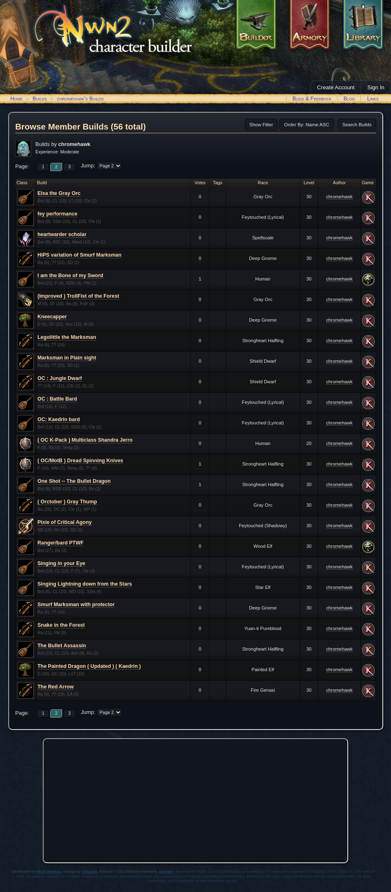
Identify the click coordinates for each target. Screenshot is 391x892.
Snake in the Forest (61, 625)
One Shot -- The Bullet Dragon (74, 481)
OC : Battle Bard (57, 399)
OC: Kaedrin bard (58, 419)
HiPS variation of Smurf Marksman (79, 255)
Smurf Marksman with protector (76, 604)
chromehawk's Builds (80, 98)
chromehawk (339, 196)
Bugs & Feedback (312, 98)
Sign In (376, 87)
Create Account (335, 87)
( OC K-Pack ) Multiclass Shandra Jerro (85, 440)
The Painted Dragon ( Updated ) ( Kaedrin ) (89, 666)
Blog (349, 98)
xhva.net (89, 871)
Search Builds (357, 124)
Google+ (166, 871)
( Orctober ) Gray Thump (67, 502)
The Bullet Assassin (61, 646)
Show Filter (261, 124)
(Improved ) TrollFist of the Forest (78, 296)
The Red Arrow (55, 687)
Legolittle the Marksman (66, 337)
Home (16, 98)
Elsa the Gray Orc (59, 193)
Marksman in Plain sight (66, 358)
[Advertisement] (195, 798)
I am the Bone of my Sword (70, 275)
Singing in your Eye (61, 563)
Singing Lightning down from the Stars (84, 584)
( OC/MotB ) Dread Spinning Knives (80, 460)
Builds (40, 98)
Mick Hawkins (49, 871)
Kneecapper (52, 317)
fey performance (57, 214)
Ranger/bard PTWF (60, 543)
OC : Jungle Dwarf (59, 378)
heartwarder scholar (61, 234)
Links (373, 98)
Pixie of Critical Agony (64, 522)
